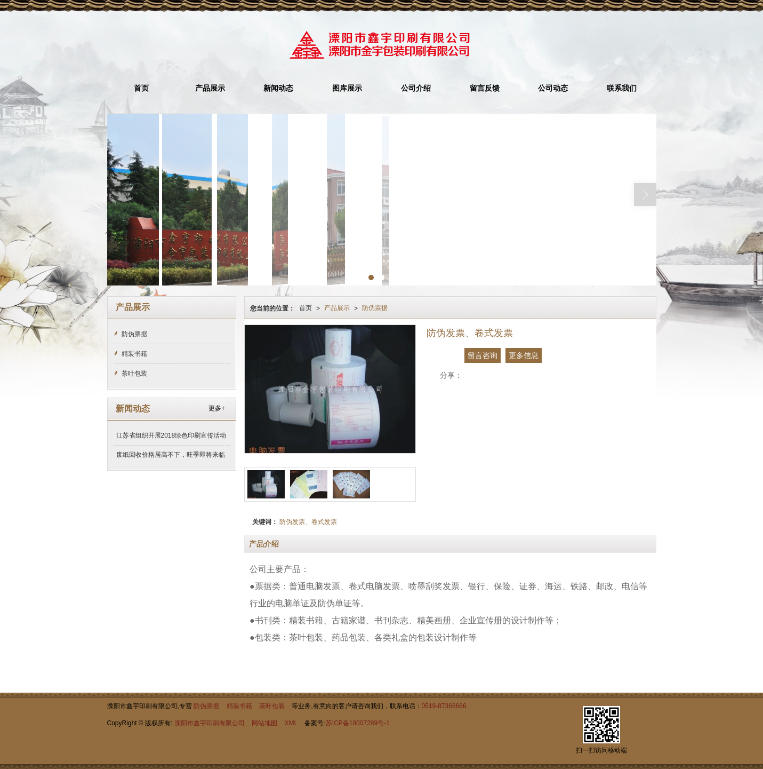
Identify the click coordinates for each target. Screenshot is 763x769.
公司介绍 (416, 88)
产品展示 (210, 88)
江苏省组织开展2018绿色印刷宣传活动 (171, 435)
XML (291, 723)
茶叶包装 (134, 373)
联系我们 (622, 88)
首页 (141, 88)
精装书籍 (134, 354)
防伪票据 (375, 308)
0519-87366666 (444, 706)
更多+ (216, 408)
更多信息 (524, 355)
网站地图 (264, 723)
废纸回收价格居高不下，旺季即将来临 (170, 454)
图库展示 (347, 88)
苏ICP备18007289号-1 (358, 723)
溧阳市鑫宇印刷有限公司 (209, 723)
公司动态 (553, 88)
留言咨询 (482, 355)
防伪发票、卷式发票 (308, 522)
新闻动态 (278, 88)
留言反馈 (485, 88)
